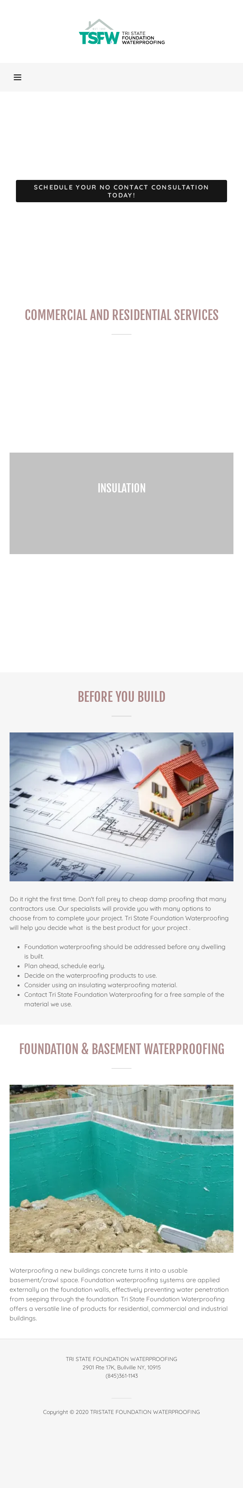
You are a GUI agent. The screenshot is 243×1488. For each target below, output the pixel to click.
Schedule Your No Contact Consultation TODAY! (122, 191)
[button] (17, 77)
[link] (121, 31)
